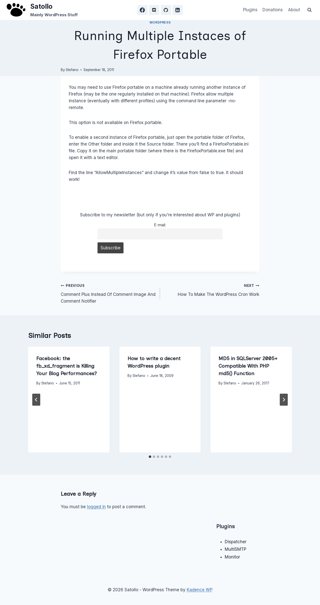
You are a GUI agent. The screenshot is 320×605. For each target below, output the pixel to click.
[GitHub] (166, 10)
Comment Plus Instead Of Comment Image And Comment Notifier (108, 293)
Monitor (232, 556)
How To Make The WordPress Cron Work (211, 289)
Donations (272, 9)
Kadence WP (199, 589)
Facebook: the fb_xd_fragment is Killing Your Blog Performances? (66, 365)
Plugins (250, 9)
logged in (96, 506)
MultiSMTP (235, 549)
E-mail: (160, 225)
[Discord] (154, 10)
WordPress (160, 22)
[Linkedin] (177, 10)
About (294, 9)
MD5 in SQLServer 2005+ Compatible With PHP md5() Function (248, 365)
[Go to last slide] (36, 400)
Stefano (72, 70)
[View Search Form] (309, 10)
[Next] (284, 400)
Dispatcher (235, 541)
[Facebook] (142, 10)
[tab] (150, 456)
